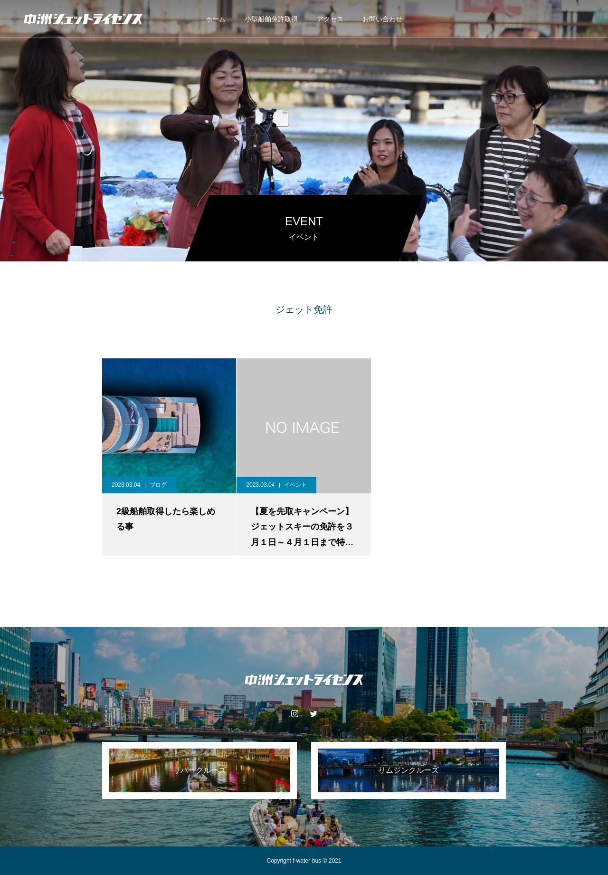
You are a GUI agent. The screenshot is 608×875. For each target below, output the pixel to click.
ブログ (158, 484)
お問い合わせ (382, 19)
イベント (295, 484)
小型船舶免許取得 (271, 19)
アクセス (330, 19)
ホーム (216, 19)
